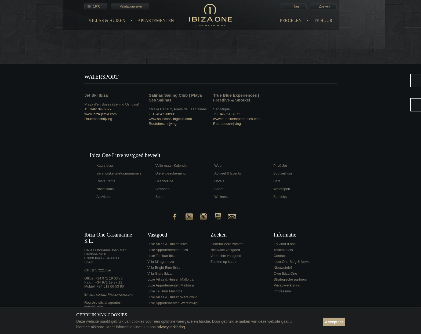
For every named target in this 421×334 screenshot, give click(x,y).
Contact (280, 256)
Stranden (162, 189)
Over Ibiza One (285, 273)
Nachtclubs (105, 189)
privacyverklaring (171, 327)
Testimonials (283, 250)
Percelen (291, 20)
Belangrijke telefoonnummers (118, 173)
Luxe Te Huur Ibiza (161, 256)
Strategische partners (290, 279)
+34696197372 (228, 114)
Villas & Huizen (107, 20)
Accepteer (334, 322)
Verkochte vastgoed (225, 256)
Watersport (281, 189)
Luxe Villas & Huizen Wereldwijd (172, 297)
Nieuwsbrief (283, 268)
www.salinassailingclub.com (170, 119)
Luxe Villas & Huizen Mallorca (170, 279)
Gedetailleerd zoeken (227, 244)
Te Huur (323, 20)
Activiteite (103, 197)
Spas (159, 197)
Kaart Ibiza (104, 166)
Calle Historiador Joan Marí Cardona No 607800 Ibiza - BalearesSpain (105, 256)
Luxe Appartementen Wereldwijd (172, 303)
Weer (218, 166)
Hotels (219, 181)
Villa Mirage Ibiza (160, 262)
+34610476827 (99, 109)
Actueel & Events (227, 173)
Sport (218, 189)
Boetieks (280, 197)
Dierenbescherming (170, 173)
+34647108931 (164, 114)
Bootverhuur (282, 173)
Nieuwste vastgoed (225, 250)
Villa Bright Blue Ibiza (163, 268)
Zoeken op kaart (223, 262)
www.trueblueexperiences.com (236, 119)
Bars (277, 181)
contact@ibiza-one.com (114, 294)
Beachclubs (164, 181)
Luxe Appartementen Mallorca (170, 285)
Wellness (221, 197)
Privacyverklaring (287, 285)
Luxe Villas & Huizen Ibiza (167, 244)
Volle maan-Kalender (171, 166)
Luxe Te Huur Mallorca (164, 291)
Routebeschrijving (98, 119)
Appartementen (155, 20)
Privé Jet (280, 166)
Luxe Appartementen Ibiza (167, 250)
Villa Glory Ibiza (159, 273)
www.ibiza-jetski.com (100, 114)
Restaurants (105, 181)
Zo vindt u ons (285, 244)
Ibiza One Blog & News (292, 262)
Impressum (282, 291)
